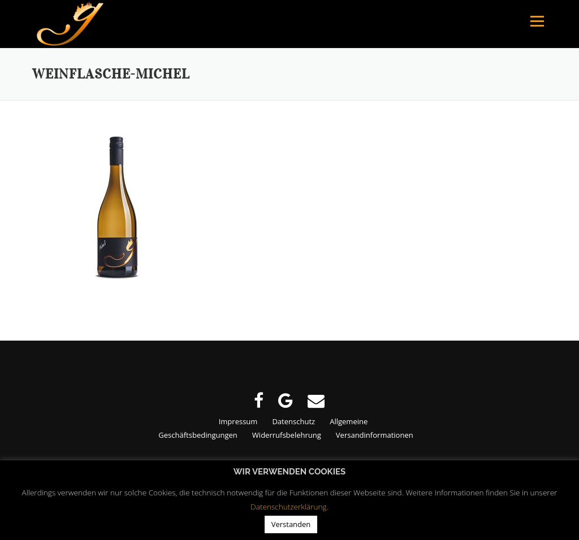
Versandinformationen (374, 435)
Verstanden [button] (291, 524)
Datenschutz (293, 421)
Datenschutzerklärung (288, 506)
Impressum (238, 421)
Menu (537, 21)
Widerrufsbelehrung (286, 435)
